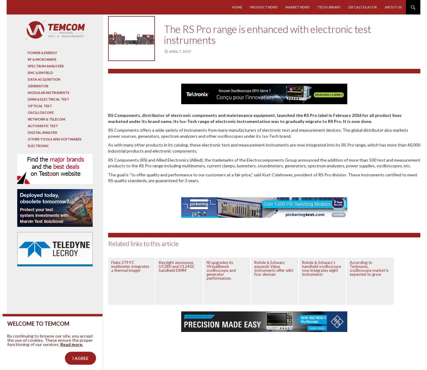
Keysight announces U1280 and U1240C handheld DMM (177, 266)
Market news (297, 7)
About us (393, 7)
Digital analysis (42, 132)
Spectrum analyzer (46, 66)
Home (237, 7)
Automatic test (43, 126)
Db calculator (362, 7)
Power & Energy (42, 53)
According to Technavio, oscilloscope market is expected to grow (369, 268)
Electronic (38, 146)
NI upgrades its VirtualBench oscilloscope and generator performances (221, 270)
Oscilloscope (41, 112)
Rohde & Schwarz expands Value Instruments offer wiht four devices (273, 268)
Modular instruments (48, 93)
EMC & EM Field (40, 73)
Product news (264, 7)
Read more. (71, 353)
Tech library (329, 7)
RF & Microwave (42, 59)
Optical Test (40, 106)
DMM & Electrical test (48, 99)
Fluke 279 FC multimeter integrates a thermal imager (130, 266)
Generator (38, 86)
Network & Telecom (46, 119)
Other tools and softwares (55, 139)
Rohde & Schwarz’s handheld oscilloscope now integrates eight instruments (321, 268)
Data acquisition (44, 79)
